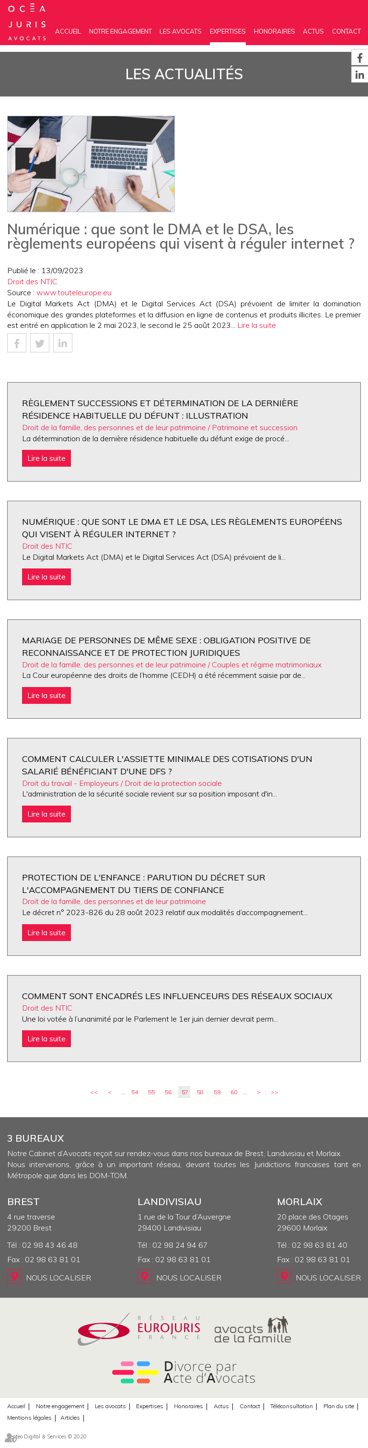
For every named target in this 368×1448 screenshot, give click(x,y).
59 (217, 1092)
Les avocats (181, 31)
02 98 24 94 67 (180, 1245)
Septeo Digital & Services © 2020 (47, 1436)
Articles (70, 1417)
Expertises (228, 31)
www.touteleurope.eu (74, 292)
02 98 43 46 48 (50, 1245)
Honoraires (274, 31)
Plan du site (338, 1406)
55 (151, 1092)
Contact (346, 31)
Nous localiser (58, 1277)
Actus (313, 31)
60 (233, 1092)
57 (185, 1092)
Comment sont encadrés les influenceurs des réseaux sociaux (177, 996)
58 (200, 1092)
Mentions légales (29, 1417)
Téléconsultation (291, 1406)
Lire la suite (256, 325)
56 (168, 1092)
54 (134, 1092)
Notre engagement (120, 31)
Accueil (68, 31)
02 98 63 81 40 (319, 1245)
